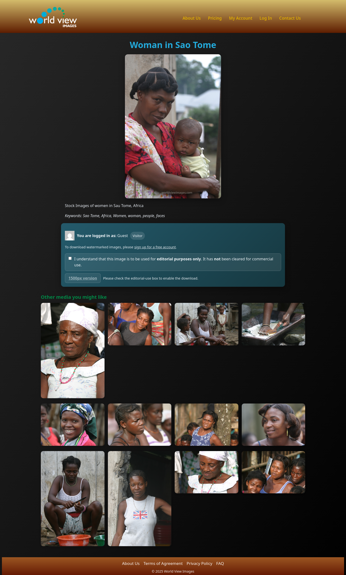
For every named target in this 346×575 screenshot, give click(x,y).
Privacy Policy (199, 563)
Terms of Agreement (163, 563)
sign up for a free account (155, 247)
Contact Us (290, 18)
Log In (266, 18)
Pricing (215, 18)
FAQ (220, 563)
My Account (240, 18)
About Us (192, 18)
